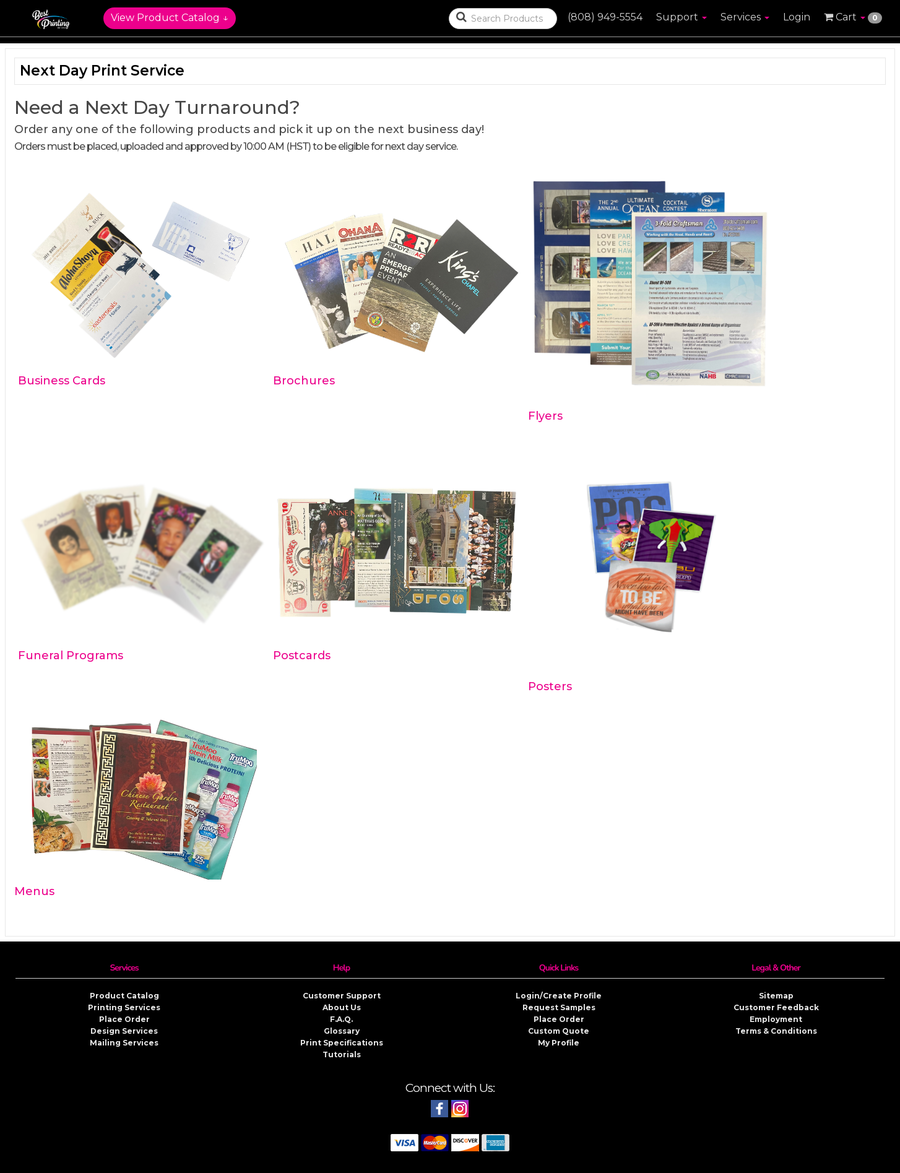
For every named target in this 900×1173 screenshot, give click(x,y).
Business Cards (61, 380)
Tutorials (341, 1054)
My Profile (558, 1042)
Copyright (495, 1163)
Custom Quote (558, 1031)
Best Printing (381, 1163)
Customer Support (342, 995)
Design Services (124, 1031)
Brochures (304, 380)
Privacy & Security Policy (567, 1163)
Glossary (342, 1031)
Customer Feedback (776, 1007)
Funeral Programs (70, 655)
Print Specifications (341, 1042)
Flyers (545, 416)
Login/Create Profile (559, 995)
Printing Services (124, 1007)
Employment (776, 1019)
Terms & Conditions (776, 1031)
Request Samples (558, 1007)
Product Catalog (124, 995)
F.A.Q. (341, 1019)
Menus (34, 891)
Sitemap (776, 995)
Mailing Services (124, 1042)
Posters (550, 686)
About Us (341, 1007)
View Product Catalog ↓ (169, 18)
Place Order (124, 1019)
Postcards (302, 655)
